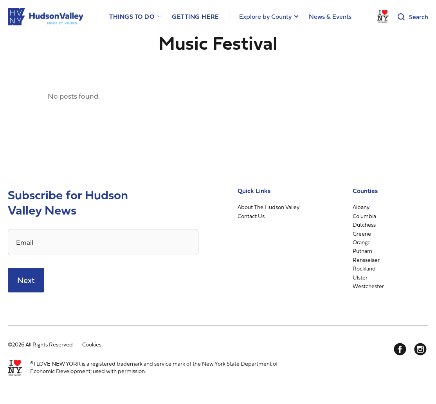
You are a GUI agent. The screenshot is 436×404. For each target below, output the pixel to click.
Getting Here (195, 16)
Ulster (360, 277)
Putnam (362, 251)
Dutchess (364, 224)
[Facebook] (400, 349)
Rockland (364, 268)
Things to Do (131, 16)
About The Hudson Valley (268, 207)
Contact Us (251, 216)
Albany (361, 207)
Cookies (91, 344)
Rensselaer (366, 260)
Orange (362, 242)
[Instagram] (420, 349)
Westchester (368, 286)
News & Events (330, 16)
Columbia (364, 216)
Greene (362, 233)
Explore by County (265, 16)
